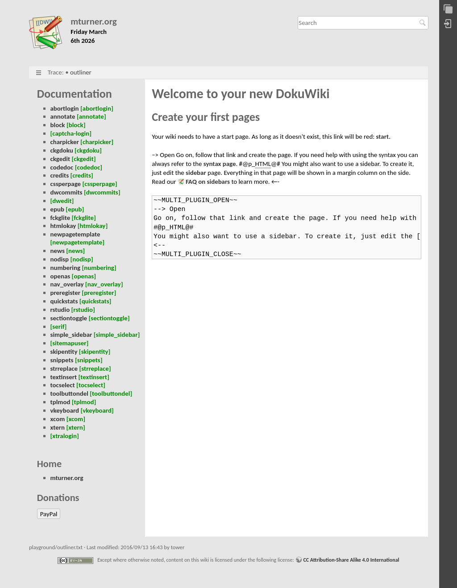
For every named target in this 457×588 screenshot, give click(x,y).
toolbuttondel (69, 393)
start (382, 137)
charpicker (64, 142)
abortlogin (64, 108)
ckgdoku (61, 150)
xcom (57, 419)
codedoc (62, 167)
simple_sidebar (71, 335)
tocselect (62, 385)
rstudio (60, 310)
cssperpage (65, 184)
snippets (62, 360)
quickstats (64, 301)
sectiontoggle (68, 318)
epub (57, 209)
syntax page (220, 164)
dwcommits (66, 192)
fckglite (60, 218)
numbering (65, 268)
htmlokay (63, 226)
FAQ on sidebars (208, 182)
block (57, 125)
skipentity (64, 352)
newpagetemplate (75, 234)
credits (59, 175)
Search (424, 23)
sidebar (196, 173)
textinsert (63, 377)
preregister (65, 293)
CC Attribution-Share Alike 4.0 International (351, 560)
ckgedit (60, 159)
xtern (57, 427)
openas (60, 276)
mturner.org (94, 21)
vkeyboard (64, 410)
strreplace (64, 368)
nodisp (59, 259)
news (57, 251)
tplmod (60, 402)
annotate (62, 116)
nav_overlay (67, 284)
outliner (80, 72)
